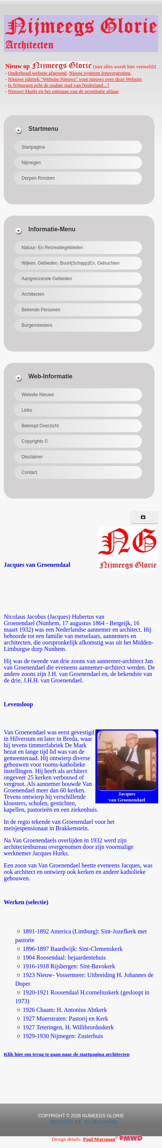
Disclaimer (32, 457)
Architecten (33, 294)
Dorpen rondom (38, 178)
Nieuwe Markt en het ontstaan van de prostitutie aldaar (63, 91)
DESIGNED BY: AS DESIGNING (81, 1121)
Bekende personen (41, 309)
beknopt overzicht (40, 425)
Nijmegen (31, 162)
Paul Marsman (99, 1139)
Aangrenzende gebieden (47, 278)
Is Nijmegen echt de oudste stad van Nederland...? (58, 85)
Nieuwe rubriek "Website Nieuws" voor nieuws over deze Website (75, 79)
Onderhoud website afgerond (37, 73)
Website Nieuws (38, 394)
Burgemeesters (37, 325)
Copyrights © (35, 441)
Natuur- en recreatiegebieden (52, 247)
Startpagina (33, 147)
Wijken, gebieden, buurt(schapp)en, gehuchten (71, 263)
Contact (29, 472)
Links (27, 410)
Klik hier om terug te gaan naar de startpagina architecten (66, 1054)
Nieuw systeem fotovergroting (100, 73)
